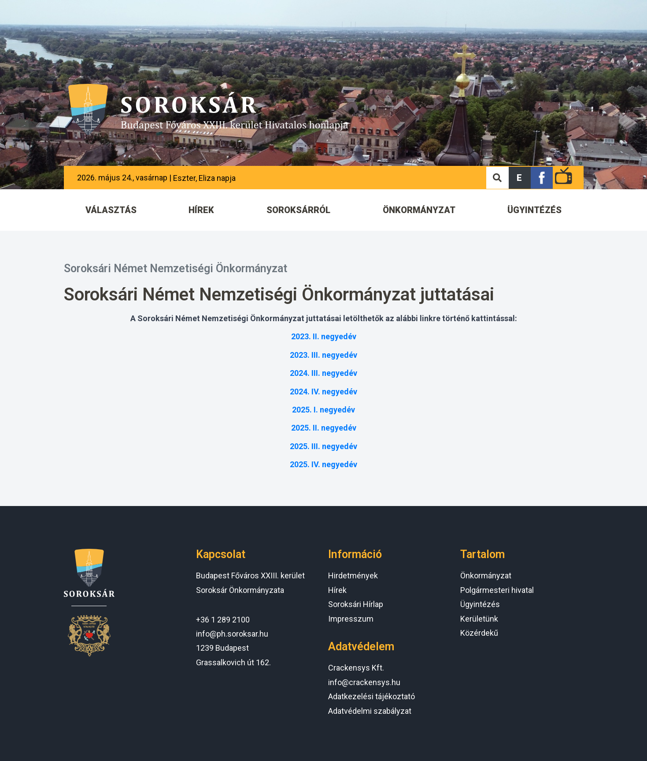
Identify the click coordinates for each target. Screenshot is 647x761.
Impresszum (350, 618)
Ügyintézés (480, 604)
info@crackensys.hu (364, 682)
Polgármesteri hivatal (497, 590)
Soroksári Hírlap (355, 604)
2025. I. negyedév (323, 409)
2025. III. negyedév (323, 446)
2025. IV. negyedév (323, 464)
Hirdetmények (353, 575)
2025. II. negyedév (323, 427)
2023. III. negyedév (323, 355)
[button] (520, 178)
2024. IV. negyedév (323, 391)
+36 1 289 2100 (223, 619)
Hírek (337, 590)
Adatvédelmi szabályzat (369, 711)
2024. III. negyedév (323, 373)
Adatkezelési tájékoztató (371, 696)
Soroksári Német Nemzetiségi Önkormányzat (175, 268)
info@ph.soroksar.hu (232, 633)
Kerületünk (479, 618)
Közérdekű (479, 632)
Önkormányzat (485, 575)
